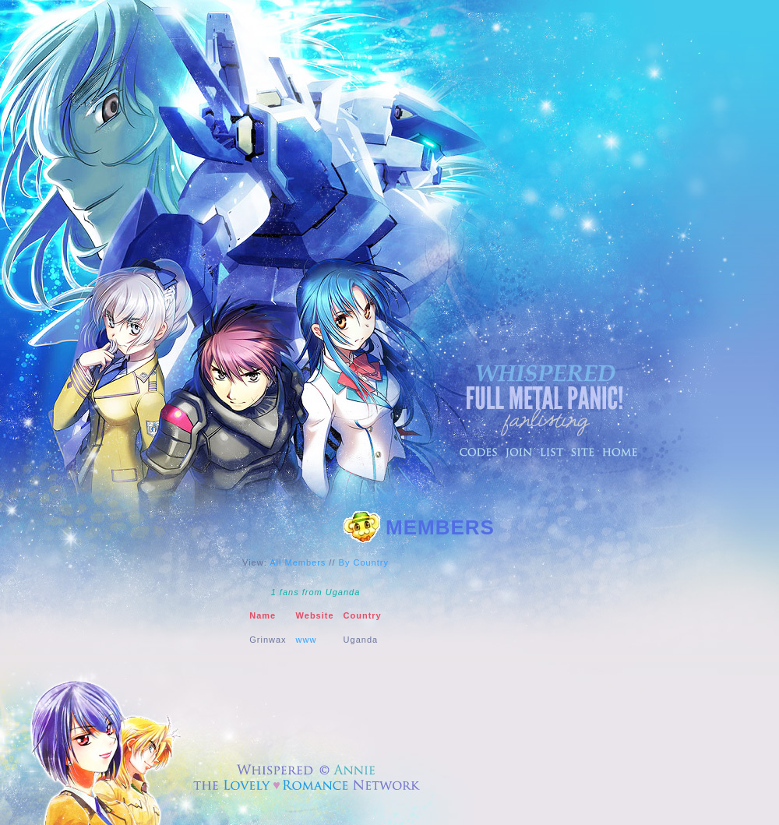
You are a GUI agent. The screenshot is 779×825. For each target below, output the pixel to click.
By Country (364, 562)
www (306, 639)
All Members (298, 562)
